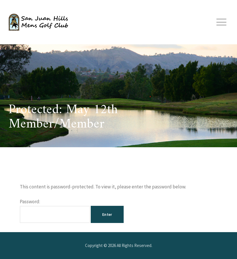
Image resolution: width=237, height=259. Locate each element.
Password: (55, 210)
